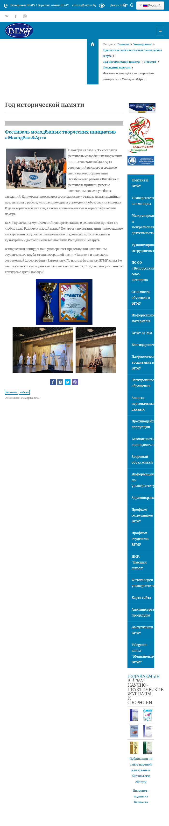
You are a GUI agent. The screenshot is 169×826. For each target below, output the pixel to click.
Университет (143, 44)
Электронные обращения (143, 383)
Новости (150, 61)
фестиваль (11, 392)
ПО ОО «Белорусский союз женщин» (143, 271)
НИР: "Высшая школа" (139, 562)
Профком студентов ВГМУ (140, 539)
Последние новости (117, 67)
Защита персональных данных (143, 404)
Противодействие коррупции (143, 424)
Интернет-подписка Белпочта (141, 796)
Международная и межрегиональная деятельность (143, 224)
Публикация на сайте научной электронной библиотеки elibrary (141, 770)
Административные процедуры (143, 612)
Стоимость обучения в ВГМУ (141, 298)
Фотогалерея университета (143, 583)
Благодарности (143, 345)
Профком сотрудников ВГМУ (142, 515)
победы (24, 392)
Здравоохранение (143, 498)
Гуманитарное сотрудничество (143, 248)
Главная (123, 44)
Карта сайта (141, 598)
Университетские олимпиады (143, 201)
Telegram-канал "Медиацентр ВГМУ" (143, 653)
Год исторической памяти (121, 61)
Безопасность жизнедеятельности (143, 442)
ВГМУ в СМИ (142, 333)
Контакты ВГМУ (140, 183)
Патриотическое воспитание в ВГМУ (143, 362)
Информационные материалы (143, 318)
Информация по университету (143, 480)
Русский (150, 5)
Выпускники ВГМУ (142, 630)
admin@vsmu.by (84, 5)
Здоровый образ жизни (142, 460)
